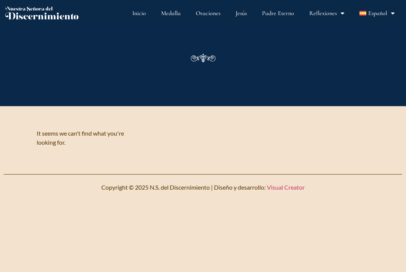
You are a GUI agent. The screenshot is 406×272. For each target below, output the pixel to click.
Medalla (171, 13)
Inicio (139, 13)
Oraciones (208, 13)
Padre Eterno (278, 13)
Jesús (241, 13)
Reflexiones (326, 13)
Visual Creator (285, 187)
